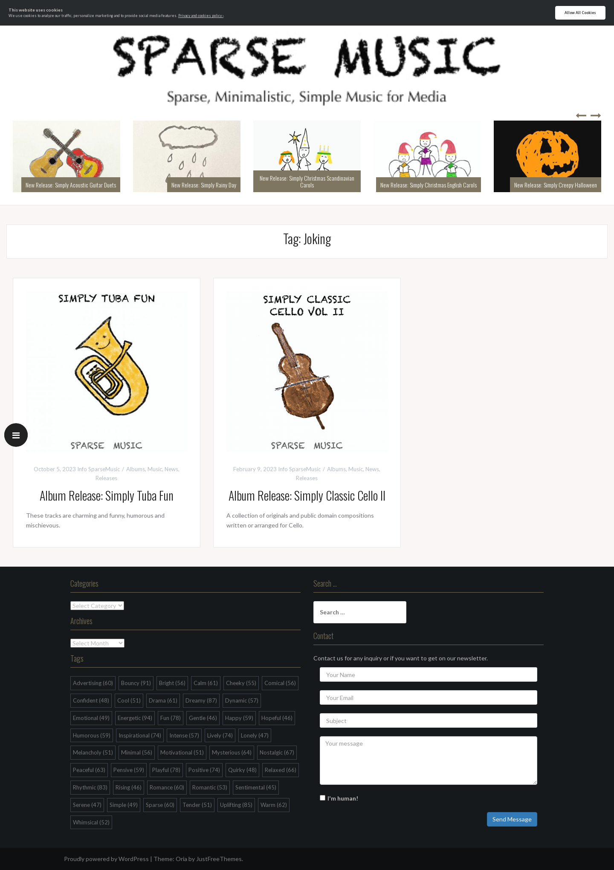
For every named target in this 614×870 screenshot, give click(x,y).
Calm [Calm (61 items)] (206, 683)
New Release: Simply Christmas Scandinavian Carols (307, 181)
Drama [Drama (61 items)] (163, 700)
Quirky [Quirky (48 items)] (242, 769)
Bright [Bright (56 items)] (172, 683)
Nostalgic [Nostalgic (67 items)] (277, 752)
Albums (135, 469)
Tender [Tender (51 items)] (197, 804)
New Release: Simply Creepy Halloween (555, 184)
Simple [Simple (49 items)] (124, 804)
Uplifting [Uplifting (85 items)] (236, 804)
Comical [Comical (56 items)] (280, 683)
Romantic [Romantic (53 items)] (209, 787)
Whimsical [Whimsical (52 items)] (91, 822)
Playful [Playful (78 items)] (166, 769)
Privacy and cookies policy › (200, 16)
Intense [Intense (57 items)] (184, 735)
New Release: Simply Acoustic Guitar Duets (71, 184)
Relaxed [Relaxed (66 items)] (280, 769)
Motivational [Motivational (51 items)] (182, 752)
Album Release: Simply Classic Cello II (307, 495)
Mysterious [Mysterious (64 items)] (232, 752)
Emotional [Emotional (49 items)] (91, 717)
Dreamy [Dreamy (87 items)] (201, 700)
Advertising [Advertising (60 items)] (93, 683)
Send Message (512, 819)
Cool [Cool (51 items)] (129, 700)
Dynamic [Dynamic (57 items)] (241, 700)
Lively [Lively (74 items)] (220, 735)
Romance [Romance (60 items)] (167, 787)
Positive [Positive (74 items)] (204, 769)
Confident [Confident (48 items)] (91, 700)
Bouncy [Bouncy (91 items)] (136, 683)
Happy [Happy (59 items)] (239, 717)
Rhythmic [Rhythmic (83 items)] (90, 787)
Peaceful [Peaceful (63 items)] (89, 769)
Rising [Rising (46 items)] (129, 787)
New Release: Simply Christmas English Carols (428, 184)
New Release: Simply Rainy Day (203, 184)
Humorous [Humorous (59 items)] (91, 735)
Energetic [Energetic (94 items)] (135, 717)
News (171, 469)
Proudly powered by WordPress (106, 858)
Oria (181, 858)
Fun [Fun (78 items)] (170, 717)
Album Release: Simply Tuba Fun (107, 495)
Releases (106, 478)
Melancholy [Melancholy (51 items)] (93, 752)
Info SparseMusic (98, 469)
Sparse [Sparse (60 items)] (160, 804)
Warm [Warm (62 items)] (274, 804)
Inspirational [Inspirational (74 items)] (140, 735)
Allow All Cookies (580, 13)
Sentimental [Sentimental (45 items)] (255, 787)
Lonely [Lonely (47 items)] (255, 735)
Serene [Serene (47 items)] (87, 804)
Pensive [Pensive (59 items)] (128, 769)
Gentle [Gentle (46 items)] (203, 717)
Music (155, 469)
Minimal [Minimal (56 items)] (136, 752)
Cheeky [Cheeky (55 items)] (241, 683)
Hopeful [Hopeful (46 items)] (277, 717)
